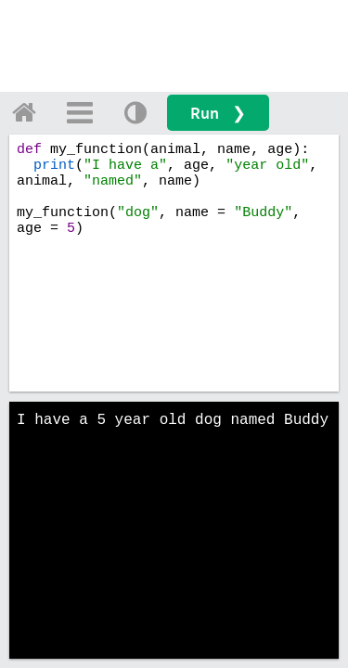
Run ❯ (218, 112)
